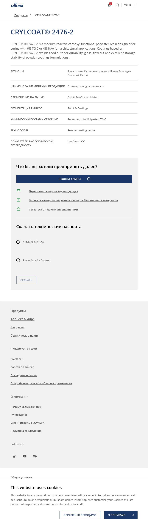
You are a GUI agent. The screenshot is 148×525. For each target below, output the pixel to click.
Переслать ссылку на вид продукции (53, 191)
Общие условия (21, 477)
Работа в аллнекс (22, 367)
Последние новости (24, 375)
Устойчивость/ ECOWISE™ (27, 423)
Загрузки (17, 327)
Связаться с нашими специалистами (53, 209)
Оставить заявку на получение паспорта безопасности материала (73, 200)
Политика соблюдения (26, 431)
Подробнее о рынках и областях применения (41, 383)
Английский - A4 (33, 242)
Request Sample (75, 179)
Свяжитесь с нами (24, 335)
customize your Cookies (108, 500)
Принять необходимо (80, 515)
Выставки (17, 359)
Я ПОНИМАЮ (121, 515)
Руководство (19, 414)
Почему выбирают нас (26, 406)
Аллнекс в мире (23, 319)
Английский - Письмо (36, 260)
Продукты (21, 15)
